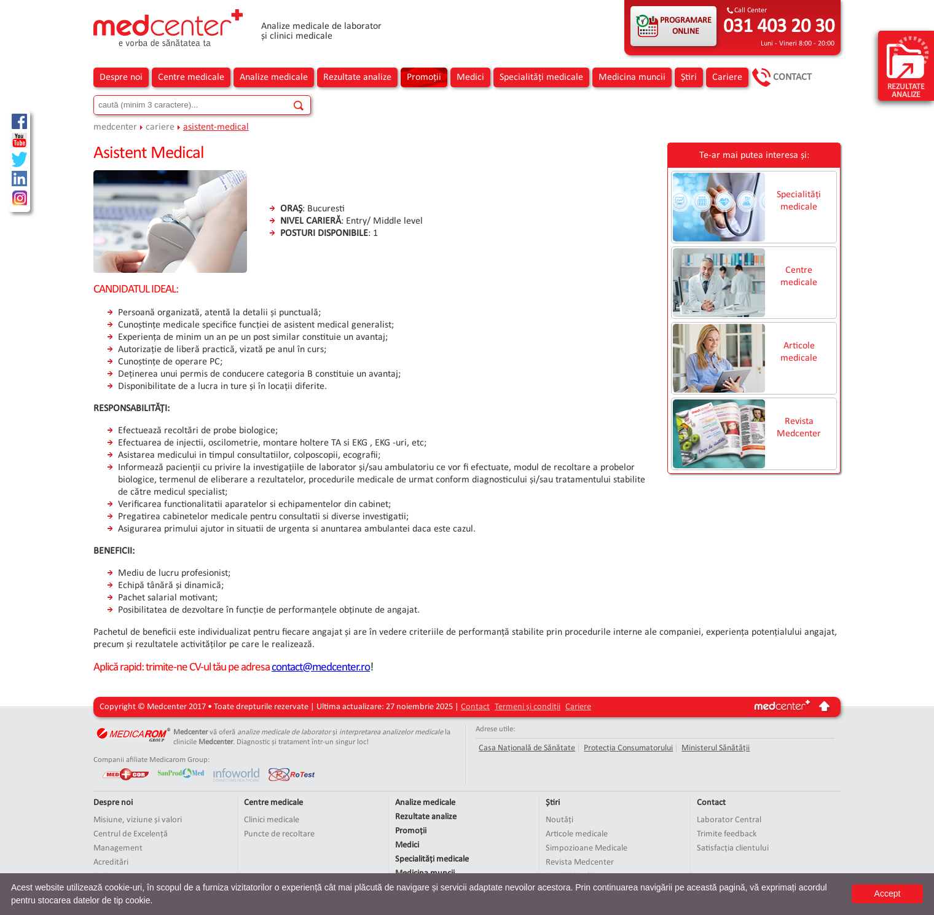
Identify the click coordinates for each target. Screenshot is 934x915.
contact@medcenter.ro (321, 667)
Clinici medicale (271, 820)
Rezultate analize (357, 77)
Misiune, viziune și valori (137, 820)
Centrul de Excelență (130, 834)
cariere (160, 127)
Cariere (727, 77)
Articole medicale (798, 352)
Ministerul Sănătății (715, 748)
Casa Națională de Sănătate (527, 748)
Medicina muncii (631, 77)
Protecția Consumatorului (628, 748)
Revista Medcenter (799, 428)
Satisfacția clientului (733, 848)
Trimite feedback (727, 834)
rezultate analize (907, 66)
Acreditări (110, 862)
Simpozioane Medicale (586, 848)
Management (118, 848)
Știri (689, 77)
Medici (470, 77)
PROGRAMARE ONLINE (686, 26)
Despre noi (121, 77)
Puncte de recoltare (279, 834)
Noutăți (559, 820)
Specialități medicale (541, 77)
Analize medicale (274, 77)
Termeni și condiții (527, 707)
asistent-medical (216, 127)
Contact (792, 77)
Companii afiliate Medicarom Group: (151, 760)
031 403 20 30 (778, 27)
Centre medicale (191, 77)
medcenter (115, 127)
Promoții (424, 77)
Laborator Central (729, 820)
